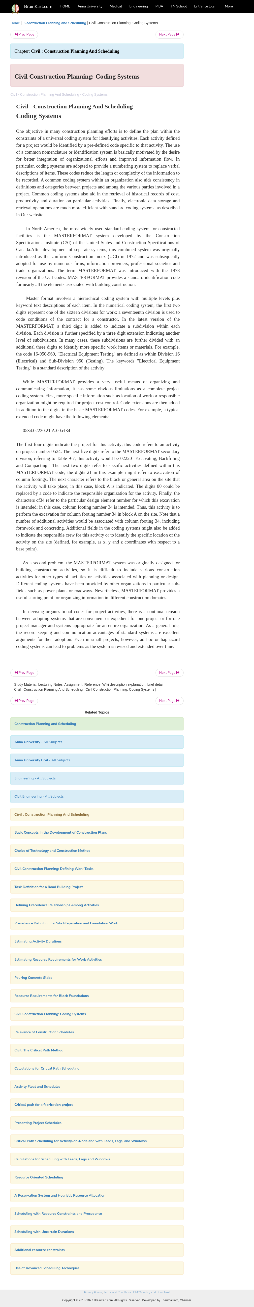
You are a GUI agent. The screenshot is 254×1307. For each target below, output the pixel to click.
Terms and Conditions (117, 1292)
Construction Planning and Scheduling (55, 23)
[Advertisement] (217, 95)
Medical (116, 6)
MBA (159, 6)
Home (15, 23)
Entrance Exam (206, 6)
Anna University (90, 6)
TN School (179, 6)
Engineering (138, 6)
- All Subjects (38, 742)
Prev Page (24, 34)
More (229, 6)
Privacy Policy (93, 1292)
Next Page (169, 34)
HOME (65, 6)
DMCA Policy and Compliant (151, 1292)
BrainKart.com (38, 6)
